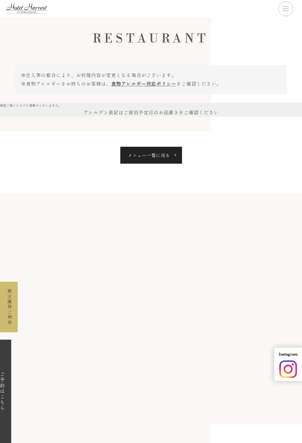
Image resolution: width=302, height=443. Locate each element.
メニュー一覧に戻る (149, 155)
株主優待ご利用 (8, 305)
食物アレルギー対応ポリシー (143, 83)
